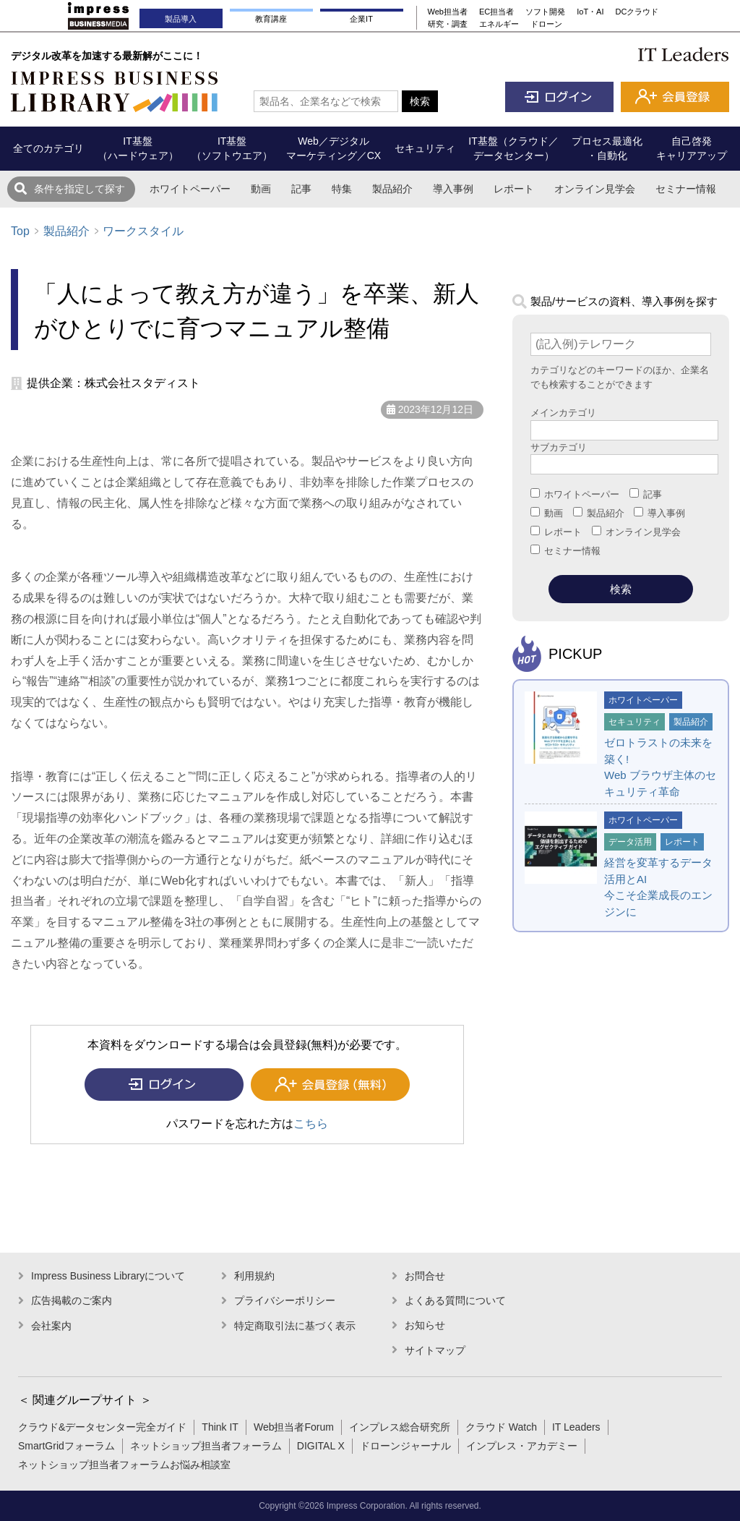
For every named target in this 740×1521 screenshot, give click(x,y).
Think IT (220, 1427)
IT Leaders (576, 1427)
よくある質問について (455, 1300)
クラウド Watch (501, 1427)
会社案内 (51, 1326)
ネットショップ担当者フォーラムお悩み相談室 (124, 1464)
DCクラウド (637, 11)
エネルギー (499, 24)
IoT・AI (590, 11)
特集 (342, 189)
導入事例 (453, 189)
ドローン (546, 24)
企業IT (361, 18)
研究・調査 (448, 24)
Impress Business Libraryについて (108, 1276)
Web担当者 (448, 11)
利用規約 (254, 1276)
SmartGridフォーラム (66, 1446)
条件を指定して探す (79, 189)
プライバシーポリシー (284, 1300)
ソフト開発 (545, 11)
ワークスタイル (143, 231)
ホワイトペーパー (190, 189)
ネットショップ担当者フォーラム (206, 1446)
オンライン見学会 (594, 189)
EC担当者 (496, 11)
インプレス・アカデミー (521, 1446)
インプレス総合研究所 (399, 1427)
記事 (301, 189)
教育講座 (271, 18)
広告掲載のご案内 (71, 1300)
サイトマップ (435, 1350)
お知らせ (425, 1325)
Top (20, 231)
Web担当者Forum (294, 1427)
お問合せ (425, 1276)
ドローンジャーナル (405, 1446)
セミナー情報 (685, 189)
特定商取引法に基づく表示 (295, 1326)
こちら (310, 1123)
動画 (261, 189)
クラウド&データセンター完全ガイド (102, 1427)
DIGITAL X (321, 1446)
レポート (514, 189)
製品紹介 (392, 189)
